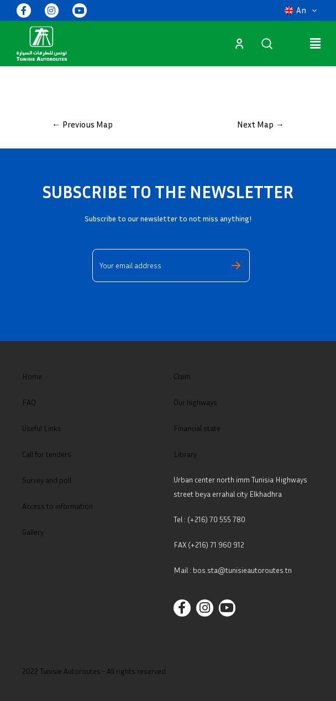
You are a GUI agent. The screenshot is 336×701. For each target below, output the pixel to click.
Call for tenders (46, 454)
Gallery (33, 532)
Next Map (260, 124)
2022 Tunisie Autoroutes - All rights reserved (94, 671)
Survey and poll (46, 480)
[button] (300, 10)
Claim (182, 376)
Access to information (57, 506)
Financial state (197, 428)
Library (185, 454)
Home (32, 376)
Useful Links (41, 428)
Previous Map (82, 124)
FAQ (29, 402)
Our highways (195, 402)
